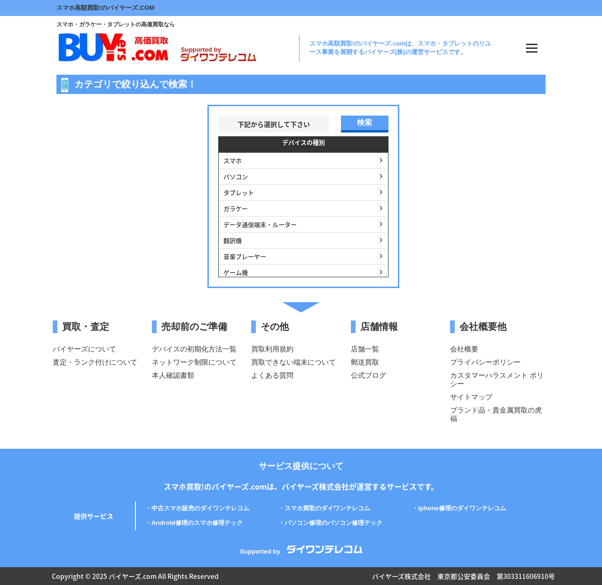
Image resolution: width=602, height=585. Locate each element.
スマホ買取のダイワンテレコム (327, 508)
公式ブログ (368, 375)
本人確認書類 (173, 375)
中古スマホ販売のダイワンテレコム (200, 508)
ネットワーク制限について (194, 362)
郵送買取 (365, 362)
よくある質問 (272, 375)
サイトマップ (471, 397)
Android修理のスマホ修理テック (197, 522)
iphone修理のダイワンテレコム (462, 508)
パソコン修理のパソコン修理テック (333, 522)
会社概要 (464, 349)
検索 (364, 122)
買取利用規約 (272, 349)
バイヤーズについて (84, 349)
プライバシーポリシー (485, 362)
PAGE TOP (582, 554)
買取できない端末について (293, 362)
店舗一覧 (365, 349)
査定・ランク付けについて (95, 362)
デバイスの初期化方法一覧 (194, 349)
